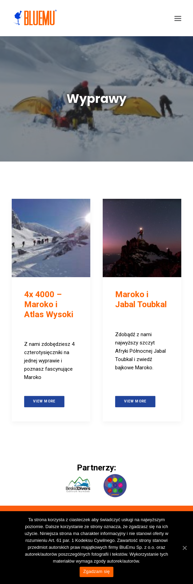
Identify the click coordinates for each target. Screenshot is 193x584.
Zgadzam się (96, 571)
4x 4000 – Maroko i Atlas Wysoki (48, 304)
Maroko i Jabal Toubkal (141, 299)
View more (44, 401)
